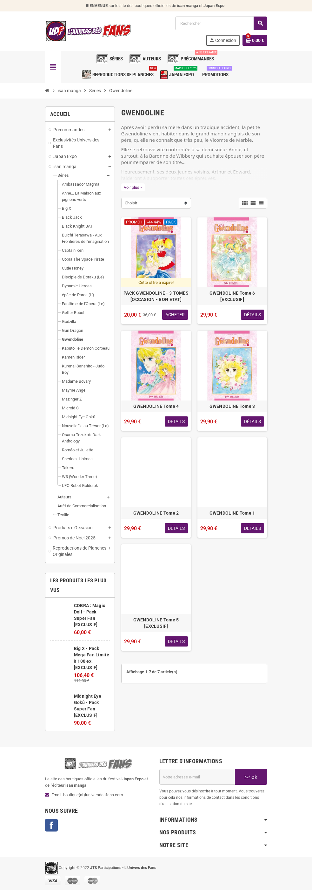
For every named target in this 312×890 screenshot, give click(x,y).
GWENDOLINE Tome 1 (232, 513)
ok (251, 777)
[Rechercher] (221, 23)
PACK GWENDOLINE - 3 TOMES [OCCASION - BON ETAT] (156, 296)
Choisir (131, 203)
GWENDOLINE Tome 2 (156, 513)
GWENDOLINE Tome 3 (232, 406)
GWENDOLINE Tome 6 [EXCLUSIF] (232, 296)
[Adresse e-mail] (197, 777)
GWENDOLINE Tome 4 (156, 406)
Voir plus (133, 187)
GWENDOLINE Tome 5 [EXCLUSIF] (156, 623)
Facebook (51, 825)
